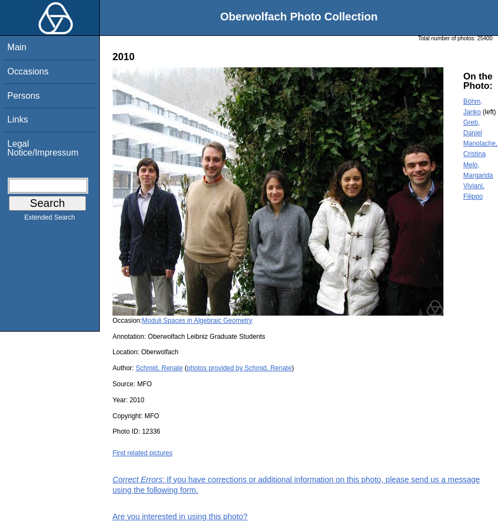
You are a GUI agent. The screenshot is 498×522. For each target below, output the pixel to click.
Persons (23, 95)
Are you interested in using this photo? (180, 516)
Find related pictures (143, 453)
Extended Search (49, 219)
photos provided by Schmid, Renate (239, 368)
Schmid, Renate (159, 368)
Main (16, 47)
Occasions (28, 71)
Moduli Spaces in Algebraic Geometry (197, 320)
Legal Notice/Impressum (42, 148)
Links (17, 119)
